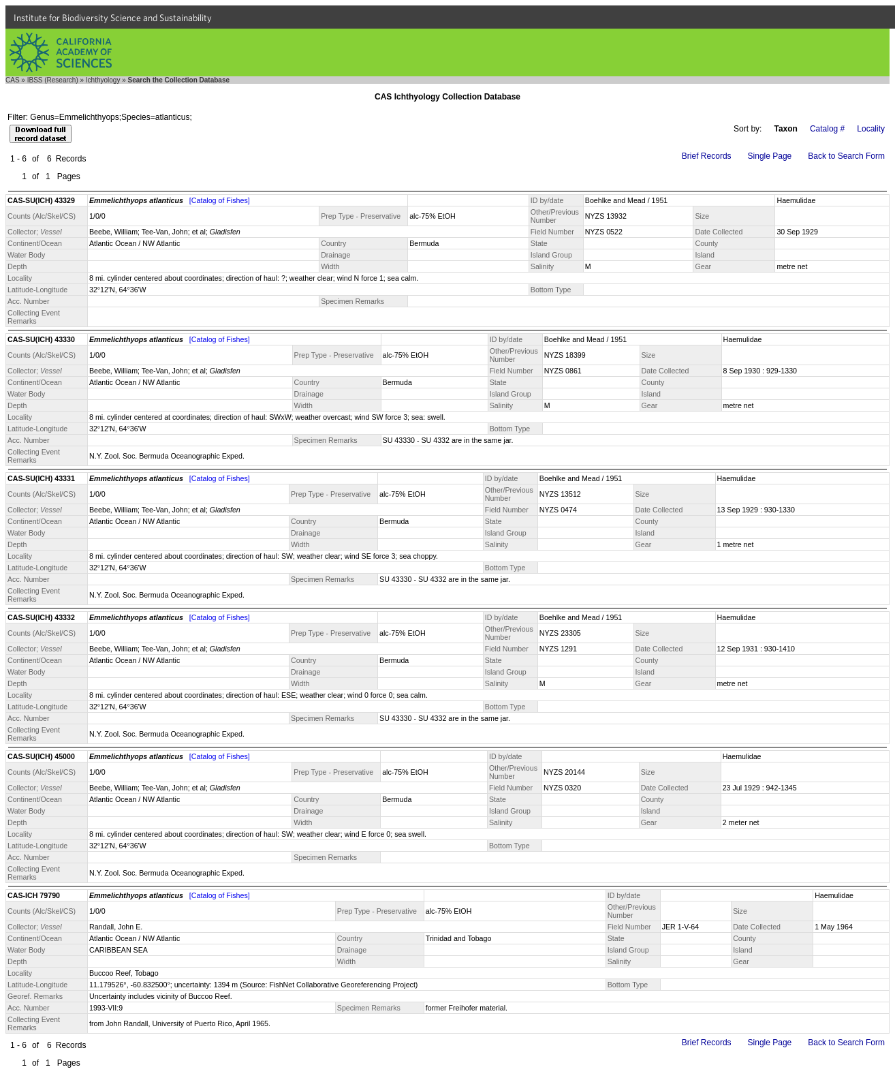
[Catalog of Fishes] (219, 200)
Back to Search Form (846, 156)
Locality (871, 129)
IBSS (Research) (52, 80)
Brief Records (707, 156)
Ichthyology (103, 80)
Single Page (770, 156)
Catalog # (827, 129)
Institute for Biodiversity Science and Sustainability (113, 17)
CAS (12, 80)
